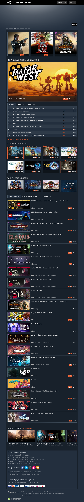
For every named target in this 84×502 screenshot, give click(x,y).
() (60, 3)
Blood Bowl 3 (16, 123)
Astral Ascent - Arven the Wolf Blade (43, 357)
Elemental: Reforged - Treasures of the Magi (45, 257)
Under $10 (31, 105)
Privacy (30, 495)
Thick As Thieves (36, 324)
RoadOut (34, 380)
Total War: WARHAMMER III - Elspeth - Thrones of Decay (28, 135)
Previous (10, 79)
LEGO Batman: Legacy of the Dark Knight (24, 114)
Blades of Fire (35, 369)
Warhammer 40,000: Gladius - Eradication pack (46, 234)
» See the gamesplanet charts (18, 139)
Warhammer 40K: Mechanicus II (22, 132)
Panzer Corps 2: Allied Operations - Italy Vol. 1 (46, 391)
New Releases (14, 196)
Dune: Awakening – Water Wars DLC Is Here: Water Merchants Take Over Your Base (20, 445)
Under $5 (21, 105)
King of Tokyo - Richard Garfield (41, 313)
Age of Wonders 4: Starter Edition (42, 413)
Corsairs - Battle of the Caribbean (42, 346)
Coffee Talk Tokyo (36, 290)
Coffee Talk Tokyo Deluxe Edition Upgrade (45, 268)
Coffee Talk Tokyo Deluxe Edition (41, 279)
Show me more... (27, 428)
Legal (22, 495)
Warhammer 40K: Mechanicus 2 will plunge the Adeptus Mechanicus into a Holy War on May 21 (50, 445)
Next (74, 79)
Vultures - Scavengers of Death (41, 402)
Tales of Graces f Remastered (21, 111)
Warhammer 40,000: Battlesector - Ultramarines (47, 223)
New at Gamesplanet (30, 196)
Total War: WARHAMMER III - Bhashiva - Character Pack (28, 108)
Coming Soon (46, 196)
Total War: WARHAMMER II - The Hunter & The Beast (27, 126)
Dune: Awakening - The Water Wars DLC (44, 335)
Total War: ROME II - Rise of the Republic (24, 117)
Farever (15, 129)
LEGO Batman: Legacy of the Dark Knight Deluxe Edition (49, 201)
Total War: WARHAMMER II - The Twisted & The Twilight (28, 120)
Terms (26, 495)
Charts (11, 105)
